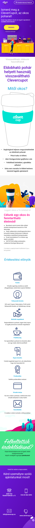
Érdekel (11, 27)
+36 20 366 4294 (26, 495)
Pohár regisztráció (24, 2)
